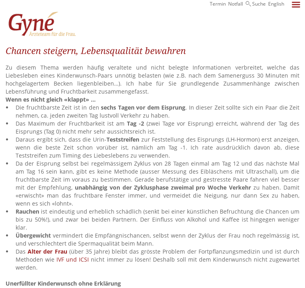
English (276, 4)
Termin (218, 4)
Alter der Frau (47, 251)
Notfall (235, 4)
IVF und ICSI (72, 259)
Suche (259, 4)
